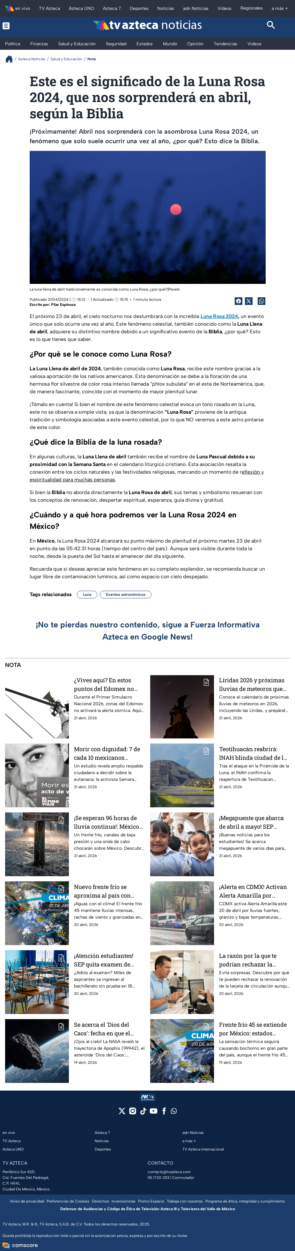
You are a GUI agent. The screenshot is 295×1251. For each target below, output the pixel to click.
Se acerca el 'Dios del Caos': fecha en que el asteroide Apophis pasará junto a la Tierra (108, 1029)
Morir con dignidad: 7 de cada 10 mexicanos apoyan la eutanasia (107, 753)
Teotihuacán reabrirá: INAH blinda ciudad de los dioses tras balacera (254, 753)
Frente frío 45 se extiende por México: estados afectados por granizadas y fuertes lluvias (253, 1029)
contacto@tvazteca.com (169, 1172)
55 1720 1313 (158, 1177)
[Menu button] (24, 25)
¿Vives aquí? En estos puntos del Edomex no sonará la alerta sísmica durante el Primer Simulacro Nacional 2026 (108, 684)
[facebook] (164, 1113)
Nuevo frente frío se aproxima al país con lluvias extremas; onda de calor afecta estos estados (108, 891)
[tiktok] (143, 1113)
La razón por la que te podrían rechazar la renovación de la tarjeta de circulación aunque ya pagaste (252, 960)
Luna (87, 594)
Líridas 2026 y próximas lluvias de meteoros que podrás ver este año (251, 684)
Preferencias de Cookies (68, 1201)
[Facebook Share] (238, 301)
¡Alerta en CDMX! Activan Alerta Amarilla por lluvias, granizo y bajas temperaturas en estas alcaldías (253, 891)
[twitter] (122, 1113)
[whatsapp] (174, 1112)
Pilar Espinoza (63, 304)
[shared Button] (261, 301)
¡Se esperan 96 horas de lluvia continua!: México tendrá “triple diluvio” (106, 822)
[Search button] (271, 25)
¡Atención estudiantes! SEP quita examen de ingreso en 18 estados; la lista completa (106, 960)
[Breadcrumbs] (11, 59)
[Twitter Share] (249, 301)
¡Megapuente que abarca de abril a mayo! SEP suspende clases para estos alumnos (251, 822)
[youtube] (154, 1113)
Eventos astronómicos (125, 594)
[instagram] (132, 1113)
